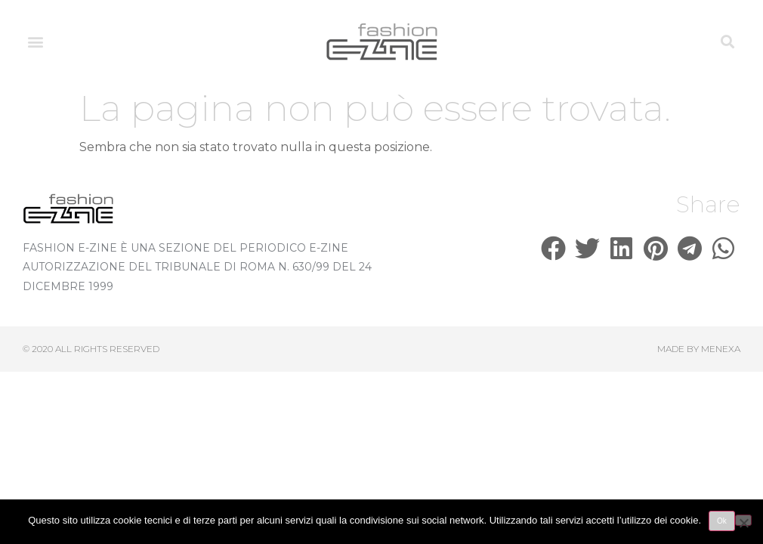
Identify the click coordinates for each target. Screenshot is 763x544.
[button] (35, 41)
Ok (722, 521)
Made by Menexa (698, 348)
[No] (743, 520)
